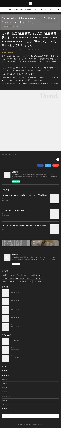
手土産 (25, 275)
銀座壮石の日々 (7, 26)
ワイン (37, 281)
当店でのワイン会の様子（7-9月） (20, 356)
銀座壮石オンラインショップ (11, 275)
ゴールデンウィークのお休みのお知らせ (14, 210)
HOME (10, 9)
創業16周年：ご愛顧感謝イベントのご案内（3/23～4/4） (25, 316)
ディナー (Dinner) (18, 9)
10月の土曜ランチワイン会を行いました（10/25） (24, 339)
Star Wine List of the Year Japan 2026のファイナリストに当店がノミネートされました (33, 324)
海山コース (24, 278)
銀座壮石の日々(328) (6, 154)
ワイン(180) (13, 154)
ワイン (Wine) (49, 9)
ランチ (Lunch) (28, 9)
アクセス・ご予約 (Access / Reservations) (39, 9)
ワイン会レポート (25, 281)
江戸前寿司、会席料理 (10, 278)
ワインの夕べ (36, 278)
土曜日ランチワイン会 (10, 281)
